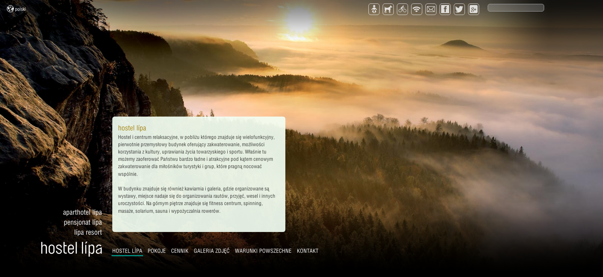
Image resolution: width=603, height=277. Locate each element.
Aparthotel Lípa (82, 212)
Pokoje (157, 250)
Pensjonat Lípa (83, 222)
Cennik (179, 250)
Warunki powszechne (263, 250)
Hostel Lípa (127, 250)
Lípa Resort (88, 232)
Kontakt (307, 250)
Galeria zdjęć (212, 250)
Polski (16, 8)
